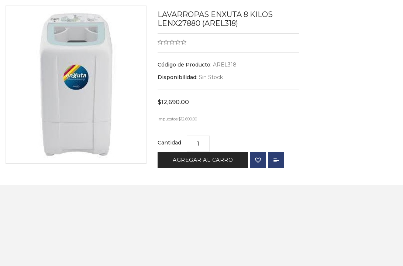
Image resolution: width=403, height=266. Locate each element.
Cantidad (169, 142)
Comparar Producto (276, 160)
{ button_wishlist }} (258, 160)
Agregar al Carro (203, 160)
